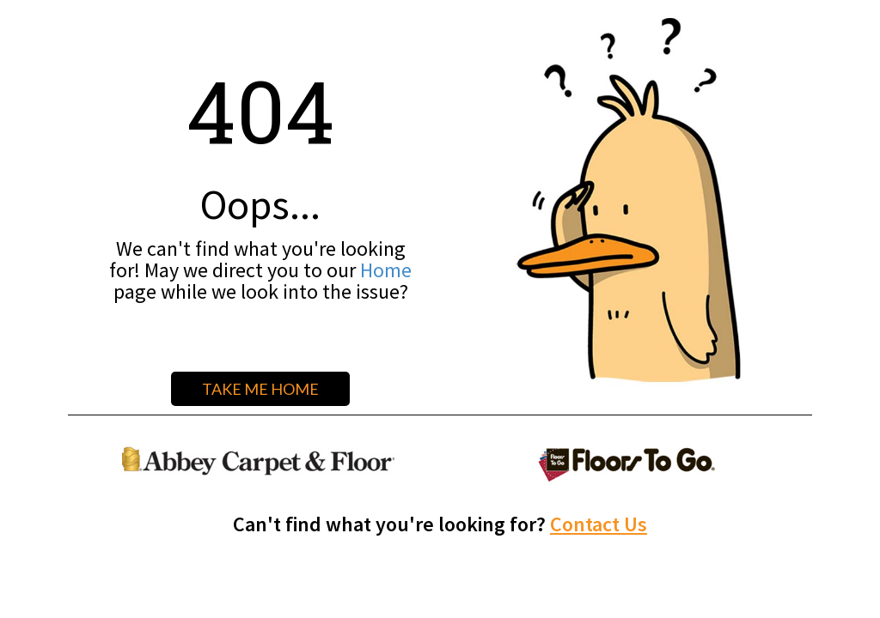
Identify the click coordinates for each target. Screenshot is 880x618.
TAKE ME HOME (260, 388)
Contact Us (598, 524)
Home (386, 270)
